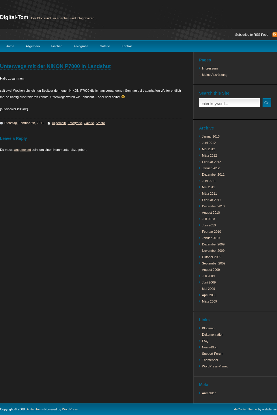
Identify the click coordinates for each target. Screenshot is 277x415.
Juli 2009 (208, 276)
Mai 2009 (208, 288)
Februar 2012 (211, 162)
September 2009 (213, 263)
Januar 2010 (211, 238)
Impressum (210, 68)
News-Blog (209, 347)
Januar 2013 (211, 136)
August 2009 (211, 269)
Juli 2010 (208, 219)
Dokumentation (212, 334)
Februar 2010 (211, 231)
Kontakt (126, 46)
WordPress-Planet (215, 366)
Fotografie (81, 46)
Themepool (210, 360)
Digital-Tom (14, 17)
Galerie (105, 46)
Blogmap (208, 328)
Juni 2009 (209, 282)
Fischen (57, 46)
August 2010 (211, 212)
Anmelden (209, 393)
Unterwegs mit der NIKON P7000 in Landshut (55, 66)
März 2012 (209, 155)
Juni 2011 (209, 181)
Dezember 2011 (213, 174)
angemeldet (22, 149)
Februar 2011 (211, 200)
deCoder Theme (245, 409)
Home (10, 46)
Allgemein (33, 46)
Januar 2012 (211, 168)
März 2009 (209, 301)
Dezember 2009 (213, 244)
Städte (100, 123)
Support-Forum (212, 353)
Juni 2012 (209, 142)
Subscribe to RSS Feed (251, 34)
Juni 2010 (209, 225)
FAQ (205, 341)
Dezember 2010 (213, 206)
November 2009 (213, 250)
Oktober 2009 (211, 257)
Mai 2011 (208, 187)
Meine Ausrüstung (214, 74)
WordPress (70, 409)
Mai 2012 (208, 149)
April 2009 (209, 295)
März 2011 (209, 193)
